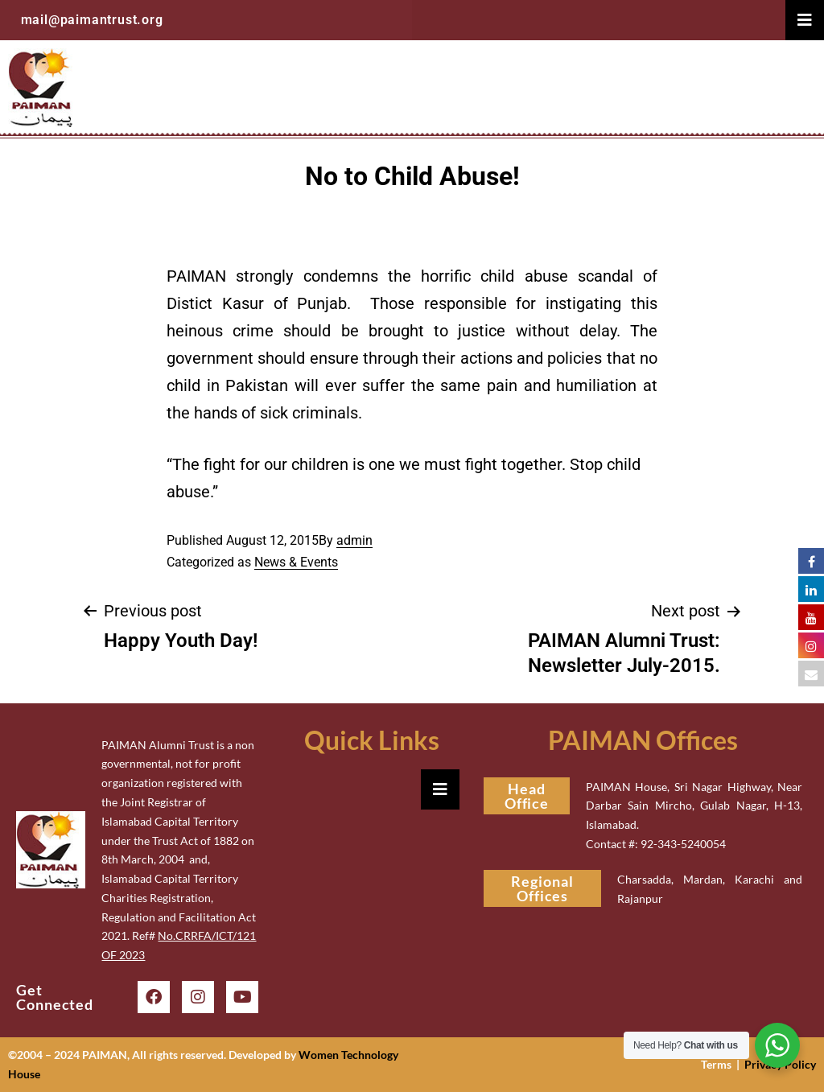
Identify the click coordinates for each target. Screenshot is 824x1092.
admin (354, 540)
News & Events (296, 562)
